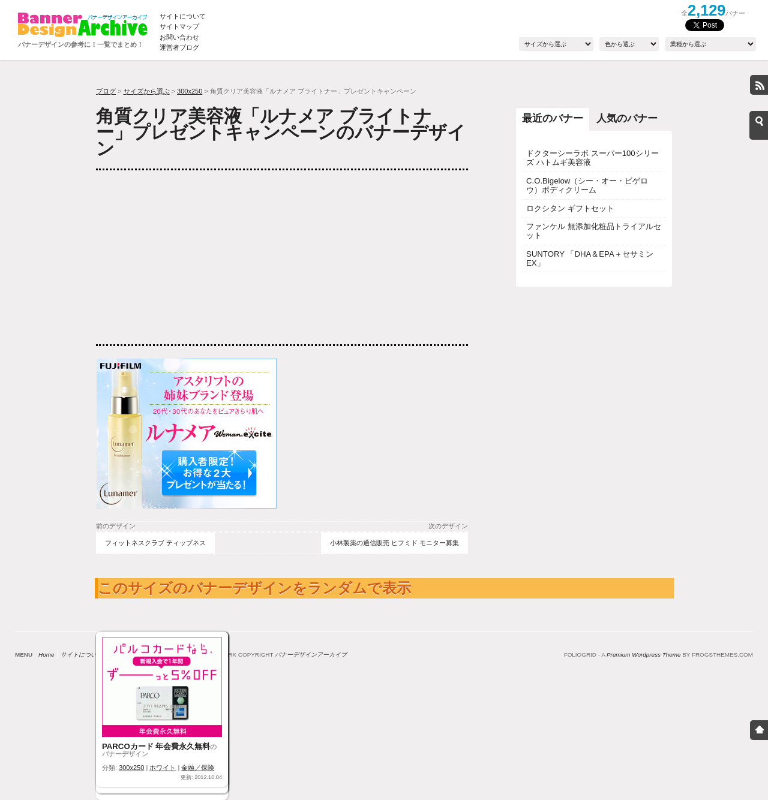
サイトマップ (179, 26)
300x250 (189, 91)
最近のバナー (552, 118)
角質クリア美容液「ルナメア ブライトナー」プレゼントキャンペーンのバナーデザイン (281, 132)
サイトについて (183, 16)
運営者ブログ (179, 47)
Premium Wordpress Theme (643, 654)
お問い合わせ (179, 37)
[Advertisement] (186, 257)
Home (46, 654)
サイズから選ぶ (147, 91)
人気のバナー (627, 118)
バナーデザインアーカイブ (311, 654)
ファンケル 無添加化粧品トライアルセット (593, 231)
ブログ (106, 91)
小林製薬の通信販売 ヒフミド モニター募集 (394, 542)
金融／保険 (197, 767)
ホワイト (162, 767)
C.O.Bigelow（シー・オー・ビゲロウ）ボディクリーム (587, 185)
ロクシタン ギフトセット (570, 208)
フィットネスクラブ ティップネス (155, 542)
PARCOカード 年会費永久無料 (156, 746)
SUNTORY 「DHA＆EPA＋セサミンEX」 (589, 258)
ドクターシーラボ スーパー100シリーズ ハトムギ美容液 (592, 158)
